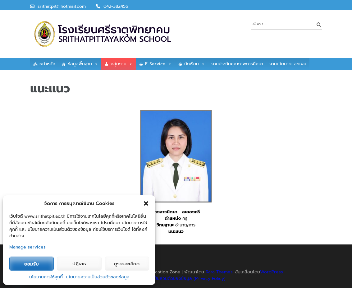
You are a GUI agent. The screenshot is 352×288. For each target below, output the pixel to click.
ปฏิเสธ (79, 263)
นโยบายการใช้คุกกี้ (46, 277)
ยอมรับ (31, 263)
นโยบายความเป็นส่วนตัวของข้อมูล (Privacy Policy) (177, 278)
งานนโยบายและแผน (287, 64)
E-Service (158, 64)
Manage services (27, 247)
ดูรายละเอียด (126, 263)
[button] (146, 203)
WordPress (271, 272)
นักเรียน (194, 64)
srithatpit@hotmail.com (62, 6)
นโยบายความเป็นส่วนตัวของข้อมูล (98, 277)
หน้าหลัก (47, 64)
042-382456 (115, 6)
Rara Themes (219, 272)
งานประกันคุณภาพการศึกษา (237, 64)
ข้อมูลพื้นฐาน (83, 64)
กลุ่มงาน (122, 64)
